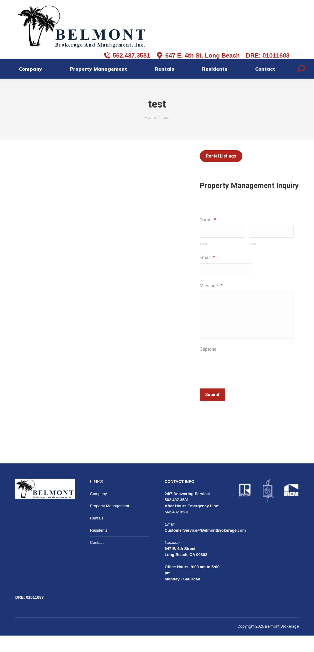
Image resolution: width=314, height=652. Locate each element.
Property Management (109, 522)
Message (211, 303)
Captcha (208, 368)
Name (208, 236)
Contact (97, 559)
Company (98, 510)
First (203, 261)
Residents (99, 546)
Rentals (96, 534)
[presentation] (246, 386)
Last (252, 261)
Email (207, 274)
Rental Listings (221, 172)
